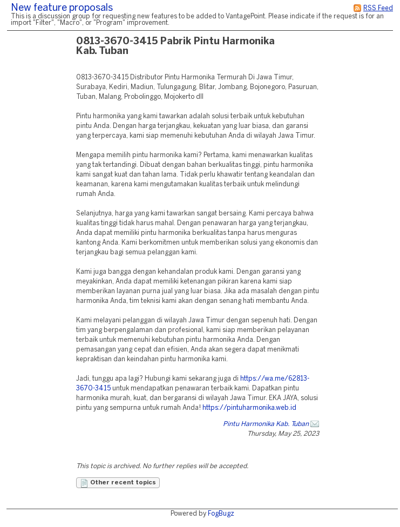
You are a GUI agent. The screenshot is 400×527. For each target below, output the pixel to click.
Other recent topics (118, 483)
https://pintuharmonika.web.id (249, 408)
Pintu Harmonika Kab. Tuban (266, 424)
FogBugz (221, 514)
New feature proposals (62, 8)
